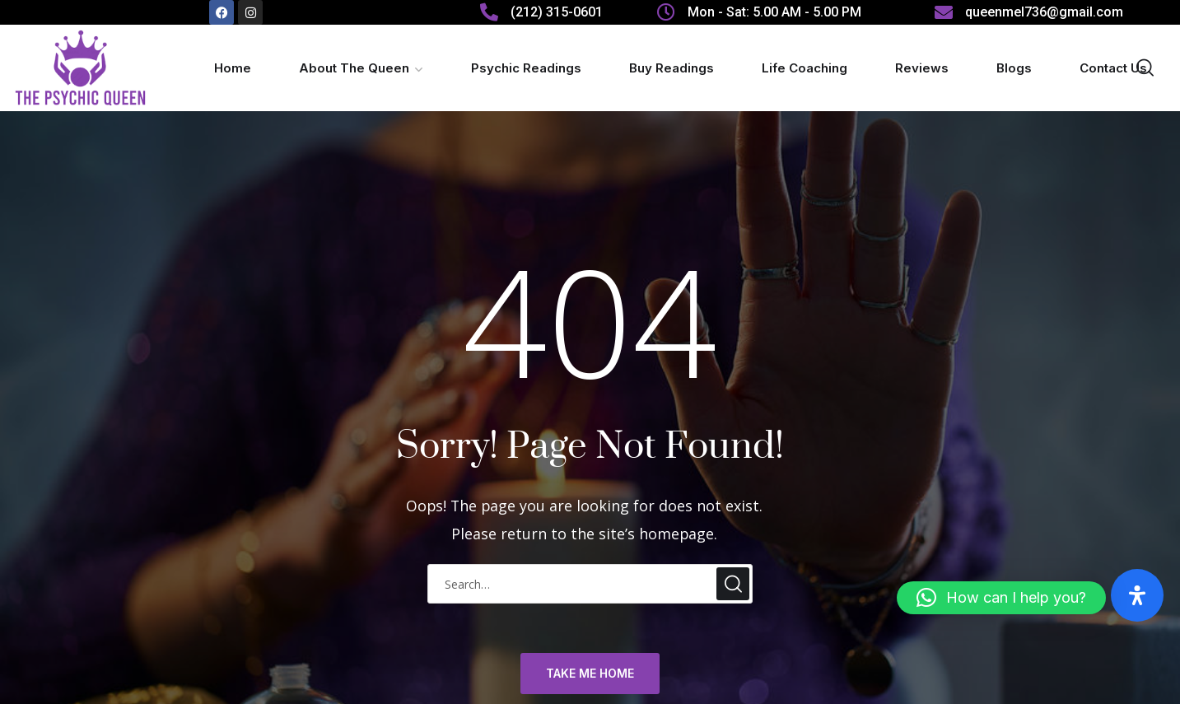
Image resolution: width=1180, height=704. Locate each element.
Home (232, 68)
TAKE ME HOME (590, 673)
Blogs (1014, 68)
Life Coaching (804, 68)
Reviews (922, 68)
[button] (1001, 597)
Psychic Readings (526, 68)
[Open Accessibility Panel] (1137, 595)
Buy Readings (671, 68)
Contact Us (1113, 68)
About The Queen (354, 68)
